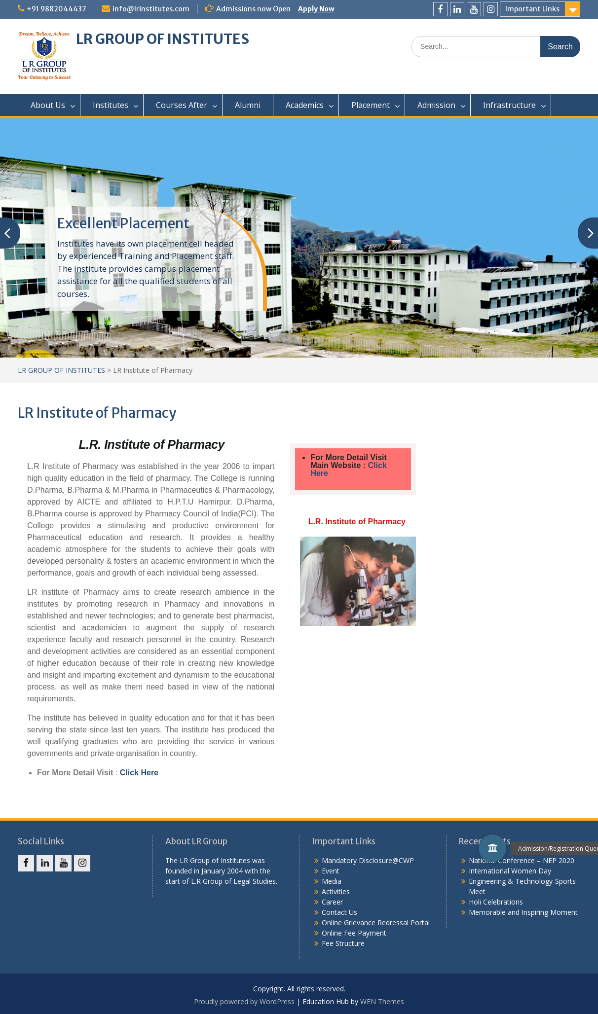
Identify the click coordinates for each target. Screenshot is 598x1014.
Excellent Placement (123, 223)
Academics (305, 105)
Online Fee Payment (354, 933)
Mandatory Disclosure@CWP (368, 860)
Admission (436, 105)
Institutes (110, 105)
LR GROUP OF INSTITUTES (162, 39)
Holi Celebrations (496, 901)
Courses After (181, 105)
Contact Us (339, 912)
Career (332, 901)
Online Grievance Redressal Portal (376, 922)
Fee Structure (343, 943)
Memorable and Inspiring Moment (523, 912)
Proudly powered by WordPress (244, 1001)
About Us (48, 105)
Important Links (532, 8)
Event (330, 870)
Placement (370, 105)
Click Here (139, 772)
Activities (336, 891)
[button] (492, 848)
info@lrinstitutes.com (150, 8)
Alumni (248, 105)
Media (331, 881)
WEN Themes (382, 1001)
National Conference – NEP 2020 (521, 860)
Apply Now (316, 8)
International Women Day (510, 870)
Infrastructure (509, 105)
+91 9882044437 (56, 8)
